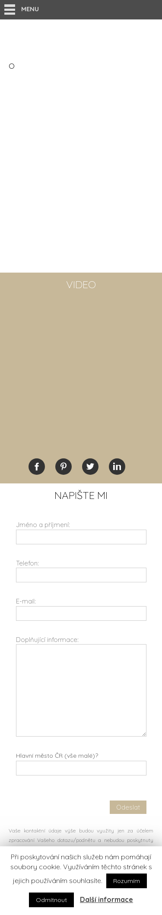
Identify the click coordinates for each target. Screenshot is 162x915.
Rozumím (126, 881)
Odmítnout (51, 900)
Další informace (106, 899)
